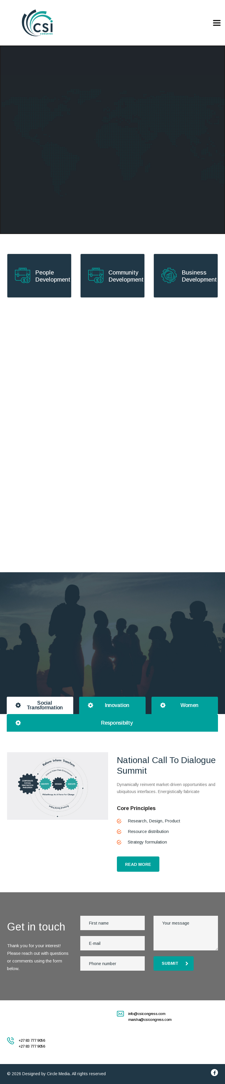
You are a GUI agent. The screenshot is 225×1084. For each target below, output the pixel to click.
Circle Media (58, 1073)
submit (175, 963)
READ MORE (138, 864)
